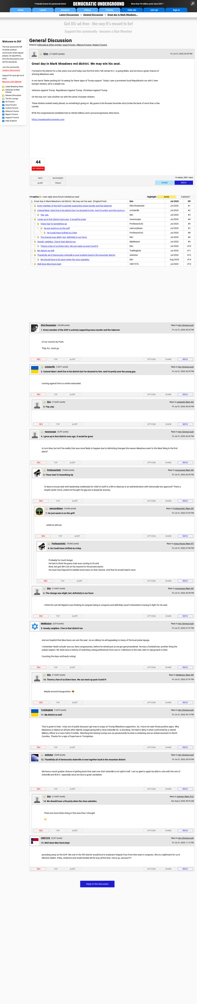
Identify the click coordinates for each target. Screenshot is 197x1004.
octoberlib (50, 367)
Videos (87, 10)
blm (46, 53)
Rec (38, 359)
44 (38, 162)
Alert (40, 183)
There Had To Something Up (53, 224)
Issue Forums (11, 105)
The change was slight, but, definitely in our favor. (63, 237)
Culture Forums (11, 108)
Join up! (154, 10)
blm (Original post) (186, 325)
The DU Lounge (11, 99)
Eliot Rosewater (48, 325)
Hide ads (132, 10)
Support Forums (12, 118)
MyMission (46, 623)
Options (151, 359)
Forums (109, 10)
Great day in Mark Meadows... (122, 14)
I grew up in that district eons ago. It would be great (61, 219)
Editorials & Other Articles (12, 91)
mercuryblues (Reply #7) (184, 544)
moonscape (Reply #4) (184, 470)
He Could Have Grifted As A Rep (62, 232)
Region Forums (11, 114)
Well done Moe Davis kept (49, 264)
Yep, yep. (44, 215)
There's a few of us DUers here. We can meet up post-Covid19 (69, 246)
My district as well (45, 250)
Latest (43, 10)
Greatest (65, 10)
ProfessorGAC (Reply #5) (183, 508)
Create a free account (11, 70)
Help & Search (11, 121)
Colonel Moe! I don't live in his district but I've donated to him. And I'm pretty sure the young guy (82, 210)
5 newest (185, 197)
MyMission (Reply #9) (185, 675)
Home (21, 10)
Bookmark (58, 178)
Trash (58, 183)
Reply (184, 183)
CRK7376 (45, 838)
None (166, 197)
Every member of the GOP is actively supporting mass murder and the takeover (74, 205)
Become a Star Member (12, 82)
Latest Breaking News (14, 87)
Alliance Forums (12, 111)
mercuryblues (56, 508)
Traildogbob (47, 710)
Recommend (38, 168)
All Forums (9, 102)
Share (164, 183)
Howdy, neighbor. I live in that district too (56, 241)
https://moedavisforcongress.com (48, 119)
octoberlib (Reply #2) (185, 402)
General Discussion (93, 14)
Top (56, 359)
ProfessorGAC (54, 470)
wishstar (49, 755)
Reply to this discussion (97, 884)
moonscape (50, 431)
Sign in (176, 10)
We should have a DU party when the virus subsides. (65, 259)
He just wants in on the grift (57, 228)
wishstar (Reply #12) (185, 796)
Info (40, 178)
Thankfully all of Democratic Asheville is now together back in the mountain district (76, 255)
